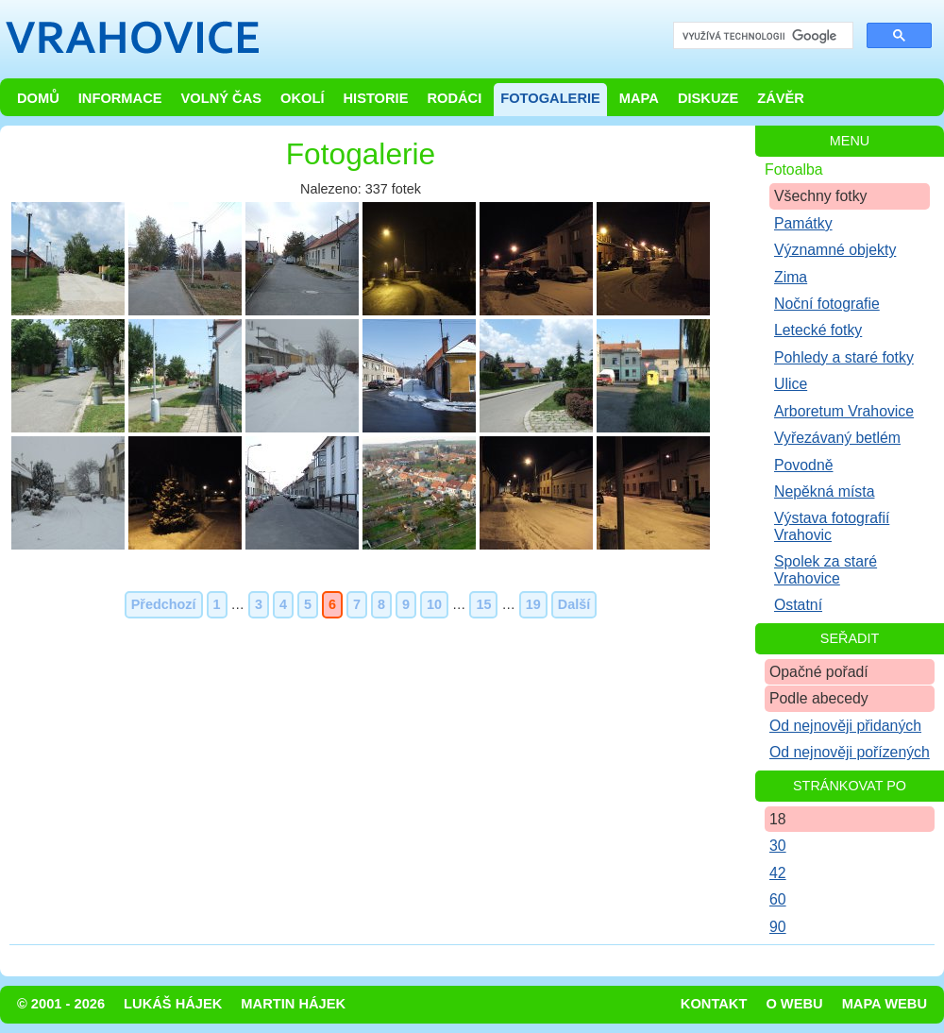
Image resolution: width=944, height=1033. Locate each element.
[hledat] (761, 36)
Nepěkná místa (824, 491)
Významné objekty (835, 250)
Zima (790, 277)
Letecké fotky (818, 330)
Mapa (639, 98)
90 (777, 927)
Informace (120, 98)
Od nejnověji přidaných (845, 726)
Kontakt (714, 1003)
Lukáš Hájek (173, 1003)
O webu (794, 1003)
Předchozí (163, 604)
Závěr (780, 98)
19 (533, 604)
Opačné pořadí (818, 672)
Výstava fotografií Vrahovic (831, 526)
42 (777, 873)
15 (483, 604)
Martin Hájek (293, 1003)
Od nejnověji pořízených (849, 752)
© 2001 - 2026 (61, 1003)
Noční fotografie (827, 304)
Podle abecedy (818, 698)
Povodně (804, 465)
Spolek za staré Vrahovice (825, 569)
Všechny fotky (821, 196)
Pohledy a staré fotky (844, 357)
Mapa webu (884, 1003)
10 (434, 604)
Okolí (302, 98)
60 (777, 899)
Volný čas (221, 98)
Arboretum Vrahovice (844, 411)
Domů (38, 98)
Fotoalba (794, 169)
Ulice (790, 384)
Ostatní (798, 605)
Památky (803, 223)
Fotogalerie (550, 98)
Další (574, 604)
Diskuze (708, 98)
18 (777, 819)
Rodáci (454, 98)
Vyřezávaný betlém (837, 438)
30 (777, 846)
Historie (375, 98)
